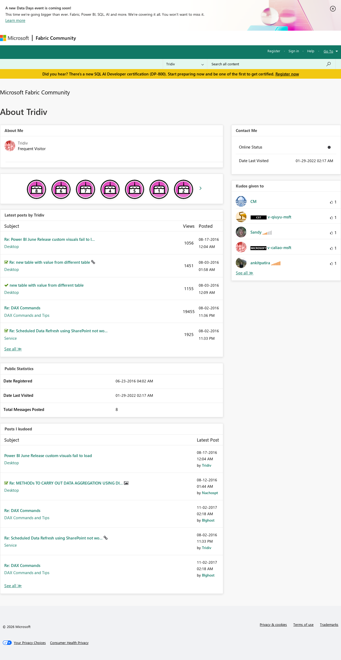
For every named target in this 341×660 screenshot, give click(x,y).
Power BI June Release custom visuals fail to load (48, 455)
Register (273, 51)
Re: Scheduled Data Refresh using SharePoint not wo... (58, 330)
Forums (88, 37)
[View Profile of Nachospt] (210, 492)
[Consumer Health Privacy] (69, 642)
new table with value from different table (47, 285)
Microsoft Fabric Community (35, 92)
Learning (201, 37)
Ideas (133, 37)
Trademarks (329, 624)
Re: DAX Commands (22, 307)
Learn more (15, 20)
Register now (287, 74)
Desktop (11, 246)
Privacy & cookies (273, 624)
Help (310, 51)
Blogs (181, 37)
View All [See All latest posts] (13, 349)
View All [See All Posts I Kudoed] (13, 586)
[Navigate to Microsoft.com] (14, 38)
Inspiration (111, 37)
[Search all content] (271, 64)
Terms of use (303, 624)
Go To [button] (328, 51)
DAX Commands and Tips (26, 315)
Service (10, 338)
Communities (157, 37)
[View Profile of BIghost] (208, 520)
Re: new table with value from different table (50, 262)
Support (224, 37)
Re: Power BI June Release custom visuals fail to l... (49, 239)
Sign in (294, 51)
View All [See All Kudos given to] (244, 273)
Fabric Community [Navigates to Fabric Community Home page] (56, 38)
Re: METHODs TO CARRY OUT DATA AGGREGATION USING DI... (66, 483)
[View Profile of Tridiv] (206, 465)
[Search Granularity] (185, 64)
